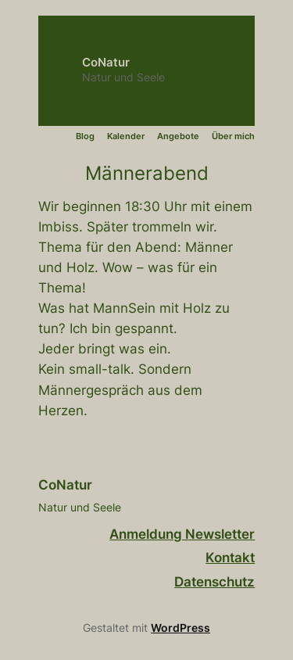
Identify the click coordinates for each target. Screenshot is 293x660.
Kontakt (230, 557)
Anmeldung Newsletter (182, 534)
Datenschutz (214, 582)
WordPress (180, 627)
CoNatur (106, 62)
